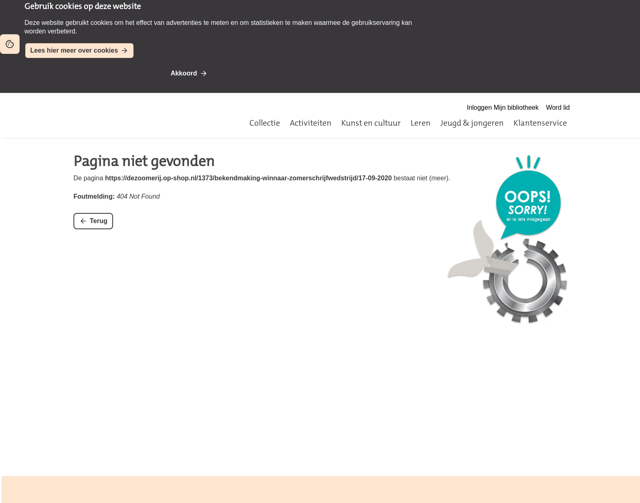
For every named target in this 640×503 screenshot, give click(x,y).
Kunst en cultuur (371, 122)
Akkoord (184, 73)
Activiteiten (310, 122)
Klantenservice (540, 122)
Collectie (264, 122)
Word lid (558, 107)
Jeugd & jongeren (472, 122)
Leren (421, 122)
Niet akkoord (243, 73)
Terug (98, 220)
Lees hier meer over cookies (74, 50)
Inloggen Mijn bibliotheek (503, 107)
